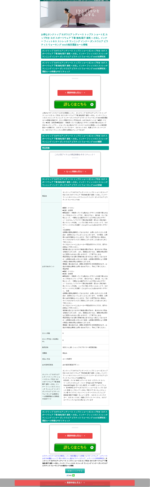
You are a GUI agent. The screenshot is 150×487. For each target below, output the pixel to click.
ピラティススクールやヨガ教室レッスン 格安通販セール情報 (63, 456)
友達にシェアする (75, 471)
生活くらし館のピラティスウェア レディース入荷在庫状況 (83, 458)
